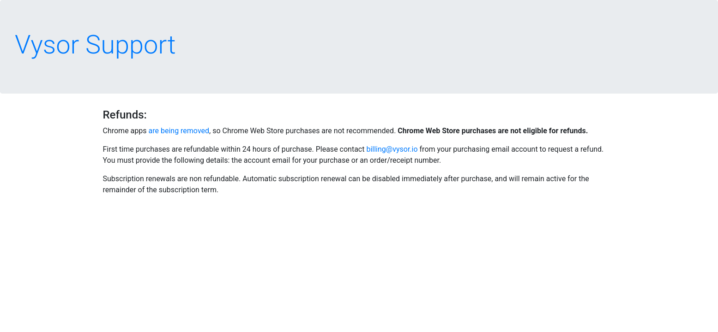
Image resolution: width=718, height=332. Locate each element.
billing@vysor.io (391, 149)
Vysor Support (95, 45)
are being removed (179, 130)
